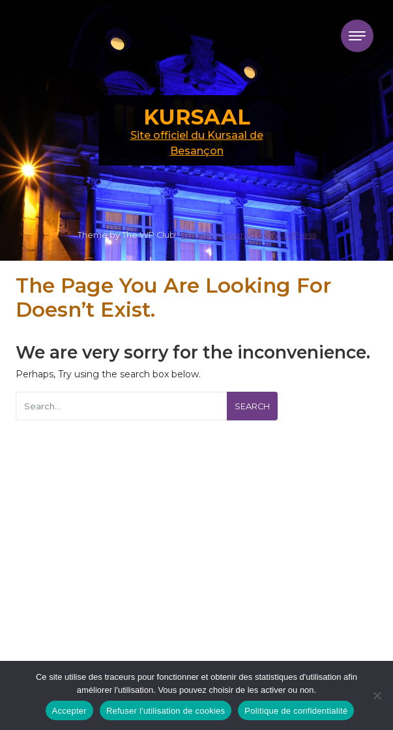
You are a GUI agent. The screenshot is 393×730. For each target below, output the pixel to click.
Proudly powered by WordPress (248, 235)
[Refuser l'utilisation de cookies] (376, 695)
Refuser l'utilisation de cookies (165, 711)
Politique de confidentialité (295, 711)
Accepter (69, 711)
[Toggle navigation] (357, 36)
